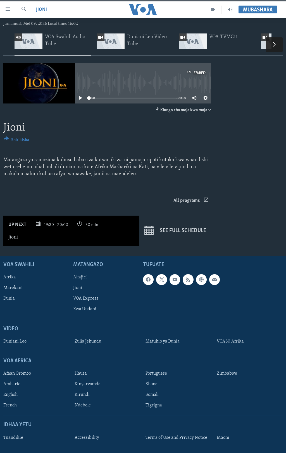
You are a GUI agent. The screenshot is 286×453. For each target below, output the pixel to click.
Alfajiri (80, 277)
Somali (152, 394)
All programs (190, 200)
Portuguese (156, 373)
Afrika (9, 277)
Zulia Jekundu (88, 341)
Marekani (13, 288)
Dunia (9, 298)
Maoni (223, 437)
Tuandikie (13, 437)
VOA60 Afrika (230, 341)
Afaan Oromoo (17, 373)
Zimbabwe (227, 373)
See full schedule (175, 230)
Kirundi (82, 394)
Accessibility (87, 437)
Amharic (11, 384)
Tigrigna (154, 405)
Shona (152, 384)
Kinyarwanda (88, 384)
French (10, 405)
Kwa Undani (84, 309)
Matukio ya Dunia (163, 341)
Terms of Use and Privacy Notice (176, 437)
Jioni (41, 9)
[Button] (16, 140)
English (10, 394)
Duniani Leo (15, 341)
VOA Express (85, 298)
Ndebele (83, 405)
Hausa (81, 373)
